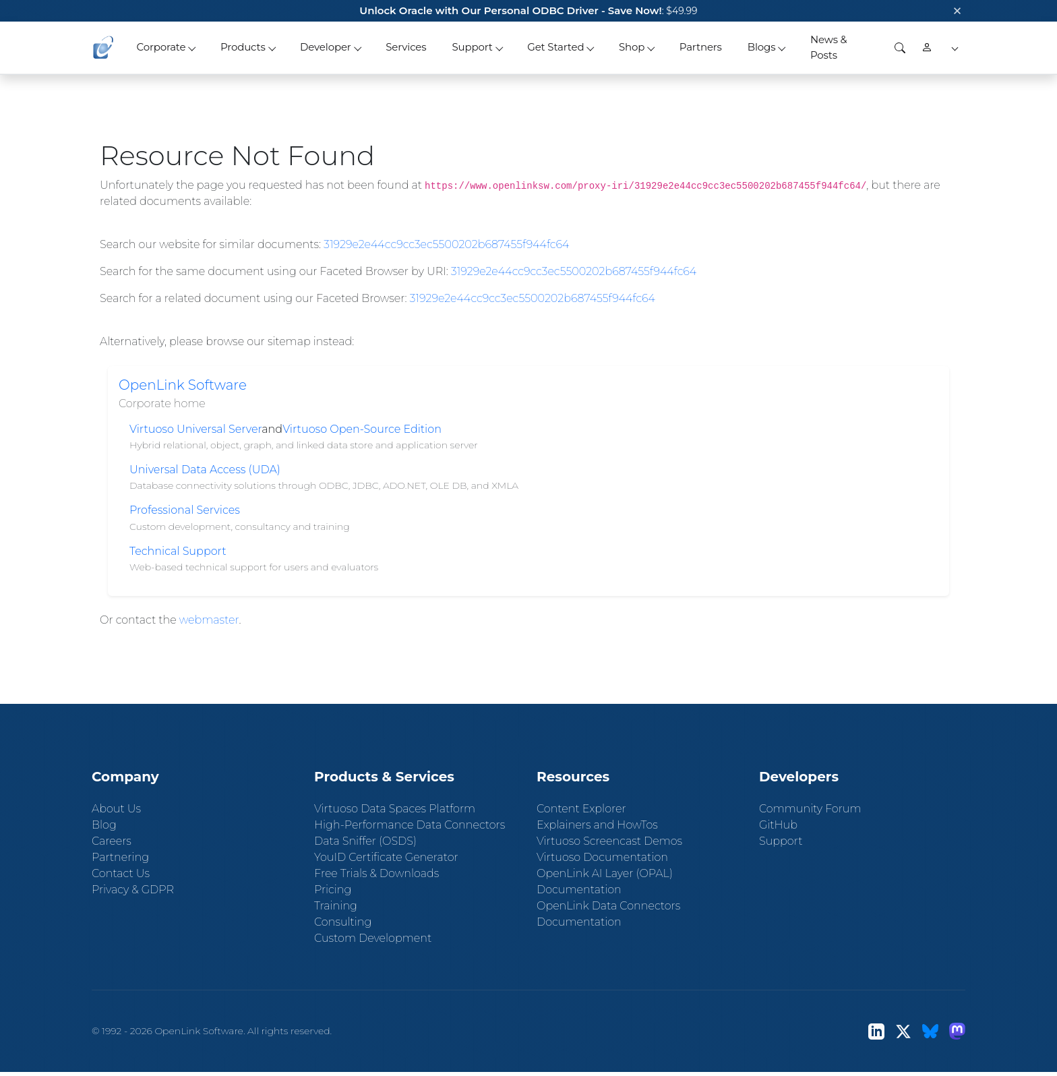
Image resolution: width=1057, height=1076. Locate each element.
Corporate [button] (160, 46)
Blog (104, 824)
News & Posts (828, 47)
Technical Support (178, 551)
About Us (116, 808)
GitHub (778, 824)
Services (406, 46)
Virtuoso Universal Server (195, 429)
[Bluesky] (930, 1031)
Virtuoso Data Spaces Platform (394, 808)
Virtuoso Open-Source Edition (362, 429)
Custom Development (372, 938)
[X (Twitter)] (903, 1031)
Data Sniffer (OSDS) (365, 841)
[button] (952, 47)
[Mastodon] (957, 1031)
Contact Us (121, 873)
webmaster (209, 620)
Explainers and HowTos (597, 824)
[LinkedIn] (876, 1031)
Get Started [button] (555, 46)
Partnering (120, 857)
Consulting (342, 922)
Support (780, 841)
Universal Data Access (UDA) (204, 469)
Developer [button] (325, 46)
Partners (701, 46)
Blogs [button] (762, 46)
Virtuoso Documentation (602, 857)
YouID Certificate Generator (386, 857)
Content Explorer (581, 808)
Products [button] (243, 46)
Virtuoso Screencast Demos (609, 841)
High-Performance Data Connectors (409, 824)
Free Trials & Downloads (376, 873)
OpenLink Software (183, 385)
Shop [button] (631, 46)
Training (335, 905)
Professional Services (184, 510)
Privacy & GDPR (133, 889)
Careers (111, 841)
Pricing (332, 889)
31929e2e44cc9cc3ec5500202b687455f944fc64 (446, 244)
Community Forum (810, 808)
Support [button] (472, 46)
